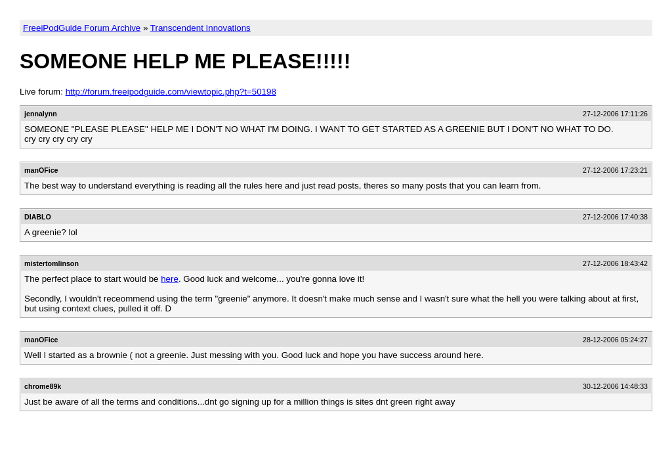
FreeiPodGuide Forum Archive (81, 28)
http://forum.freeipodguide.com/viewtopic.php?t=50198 (171, 92)
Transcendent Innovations (200, 28)
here (169, 279)
